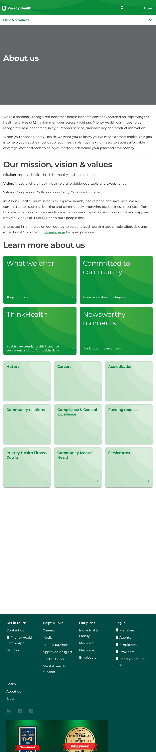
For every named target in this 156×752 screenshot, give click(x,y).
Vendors (13, 650)
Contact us (15, 630)
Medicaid (86, 643)
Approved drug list (58, 652)
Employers (87, 657)
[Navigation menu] (134, 8)
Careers (49, 630)
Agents (125, 637)
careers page (54, 232)
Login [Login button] (148, 8)
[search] (122, 8)
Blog (10, 699)
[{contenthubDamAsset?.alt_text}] (8, 710)
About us (13, 691)
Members (127, 630)
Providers (126, 652)
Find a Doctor (53, 659)
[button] (78, 20)
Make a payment (56, 645)
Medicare (86, 650)
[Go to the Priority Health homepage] (17, 8)
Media (48, 637)
